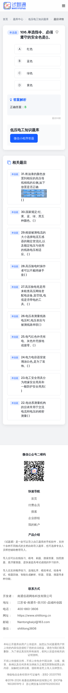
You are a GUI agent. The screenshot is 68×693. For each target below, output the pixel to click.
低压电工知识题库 (38, 19)
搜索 (34, 511)
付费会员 (34, 505)
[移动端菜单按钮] (63, 5)
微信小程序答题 (24, 138)
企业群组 (34, 518)
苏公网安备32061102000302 (43, 683)
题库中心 (18, 19)
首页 (5, 19)
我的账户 (34, 524)
